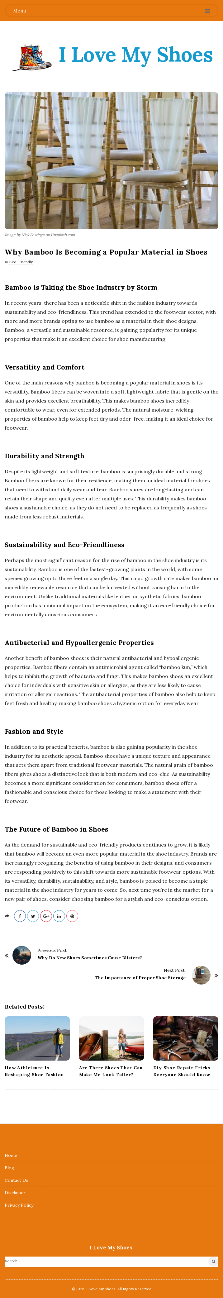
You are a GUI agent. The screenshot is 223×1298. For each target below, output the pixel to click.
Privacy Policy (19, 1205)
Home (11, 1155)
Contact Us (16, 1180)
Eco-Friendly (21, 262)
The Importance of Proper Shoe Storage (140, 978)
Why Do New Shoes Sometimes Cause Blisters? (89, 958)
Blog (9, 1168)
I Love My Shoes (136, 54)
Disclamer (15, 1192)
